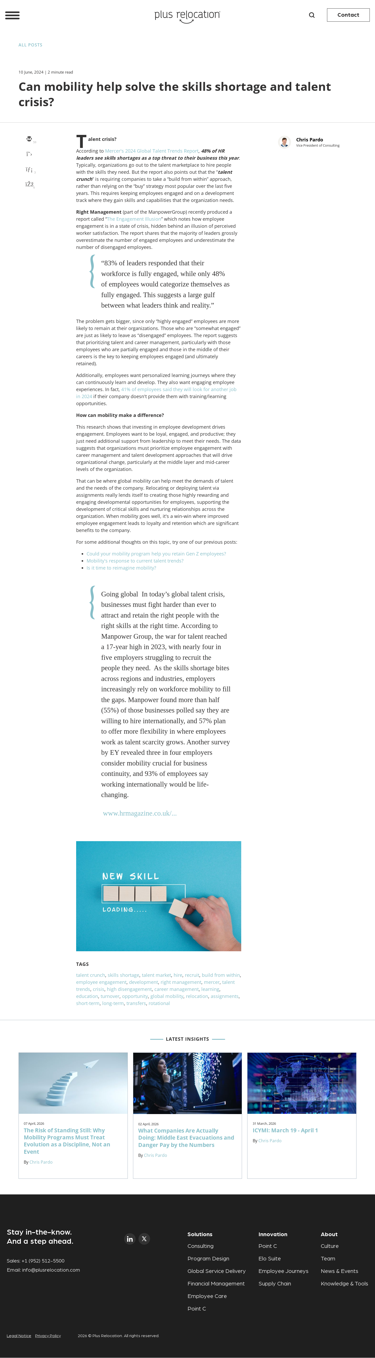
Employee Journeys (283, 1271)
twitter (144, 1239)
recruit (192, 975)
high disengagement (129, 989)
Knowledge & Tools (344, 1284)
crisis (98, 989)
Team (328, 1258)
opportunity (135, 996)
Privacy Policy (48, 1336)
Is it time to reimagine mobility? (121, 568)
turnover (110, 996)
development (143, 982)
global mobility (166, 996)
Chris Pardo (309, 139)
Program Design (208, 1258)
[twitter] (29, 154)
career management (176, 989)
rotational (159, 1003)
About (329, 1234)
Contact (348, 15)
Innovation (272, 1234)
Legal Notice (19, 1336)
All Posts (31, 45)
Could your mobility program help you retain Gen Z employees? (156, 554)
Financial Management (216, 1284)
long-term (113, 1003)
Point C (197, 1309)
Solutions (200, 1234)
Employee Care (207, 1296)
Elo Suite (269, 1258)
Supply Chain (274, 1284)
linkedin (130, 1239)
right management (181, 982)
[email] (29, 139)
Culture (330, 1246)
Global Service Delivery (217, 1271)
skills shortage (123, 975)
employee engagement (101, 982)
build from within (221, 975)
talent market (156, 975)
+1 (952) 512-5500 (43, 1261)
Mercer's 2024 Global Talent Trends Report (151, 151)
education (87, 996)
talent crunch (90, 975)
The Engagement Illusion (134, 219)
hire (178, 975)
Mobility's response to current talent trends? (135, 561)
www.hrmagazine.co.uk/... (140, 813)
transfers (136, 1003)
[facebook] (29, 184)
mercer (212, 982)
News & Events (339, 1271)
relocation (197, 996)
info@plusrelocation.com (51, 1270)
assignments (225, 996)
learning (210, 989)
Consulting (201, 1246)
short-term (88, 1003)
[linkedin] (29, 169)
